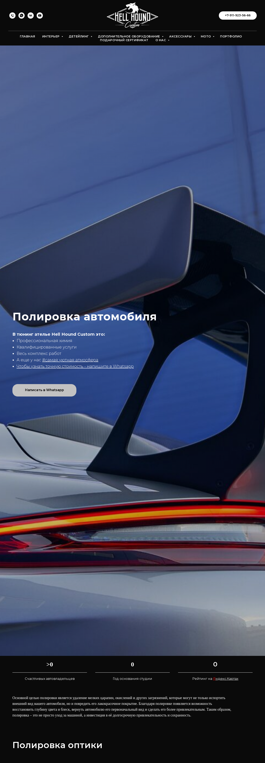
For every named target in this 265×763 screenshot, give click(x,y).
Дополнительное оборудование (129, 36)
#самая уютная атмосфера (70, 359)
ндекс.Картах (227, 684)
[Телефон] (12, 15)
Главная (27, 36)
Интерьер (51, 36)
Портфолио (231, 36)
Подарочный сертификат (124, 40)
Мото (206, 36)
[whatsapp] (21, 15)
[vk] (31, 15)
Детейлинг (79, 36)
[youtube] (40, 15)
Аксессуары (181, 36)
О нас (161, 40)
